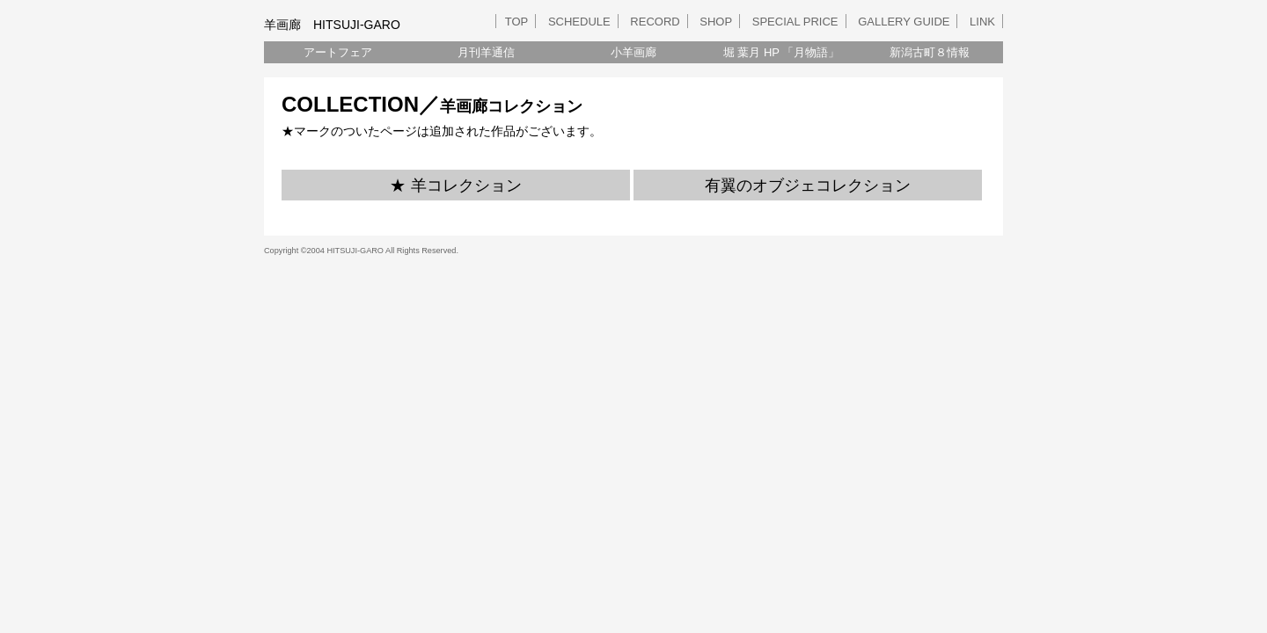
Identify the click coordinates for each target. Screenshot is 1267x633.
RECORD (654, 21)
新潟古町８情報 (930, 52)
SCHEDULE (579, 21)
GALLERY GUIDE (903, 21)
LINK (982, 21)
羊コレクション (466, 185)
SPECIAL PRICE (795, 21)
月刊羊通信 (486, 52)
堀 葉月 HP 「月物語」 (781, 52)
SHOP (715, 21)
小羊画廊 (633, 52)
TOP (517, 21)
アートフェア (338, 52)
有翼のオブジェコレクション (808, 185)
